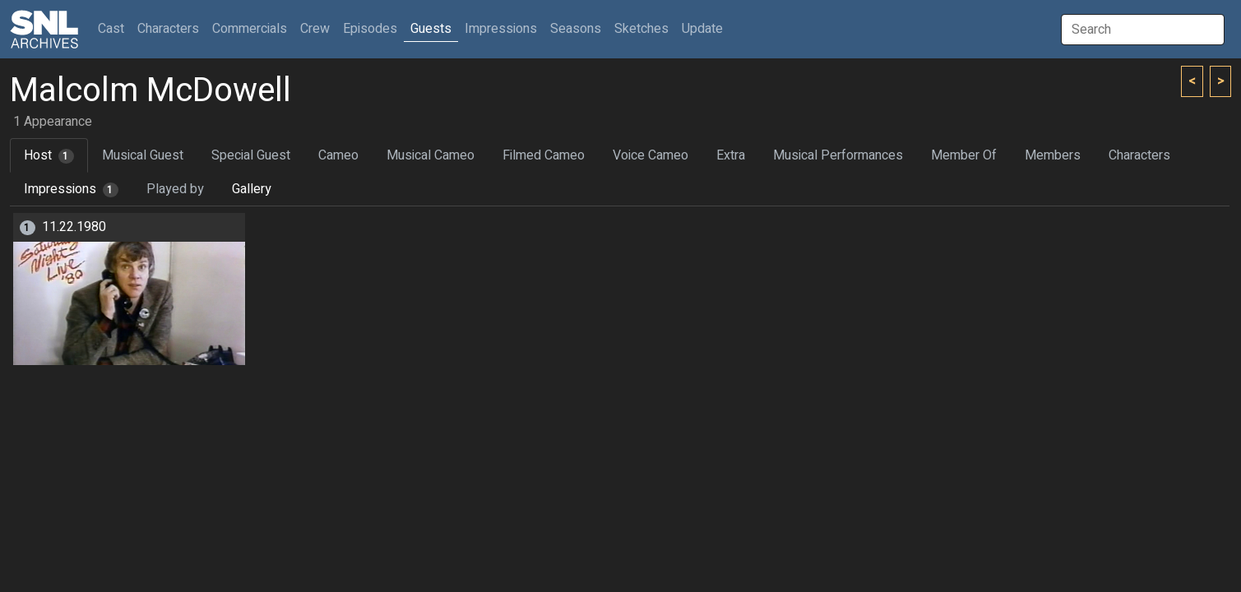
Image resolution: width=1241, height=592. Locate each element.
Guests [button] (430, 29)
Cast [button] (114, 28)
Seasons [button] (575, 29)
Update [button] (702, 29)
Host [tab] (49, 155)
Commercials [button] (249, 29)
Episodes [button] (370, 29)
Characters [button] (168, 29)
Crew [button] (315, 29)
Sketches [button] (641, 29)
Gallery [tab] (251, 189)
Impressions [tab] (71, 189)
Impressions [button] (501, 29)
